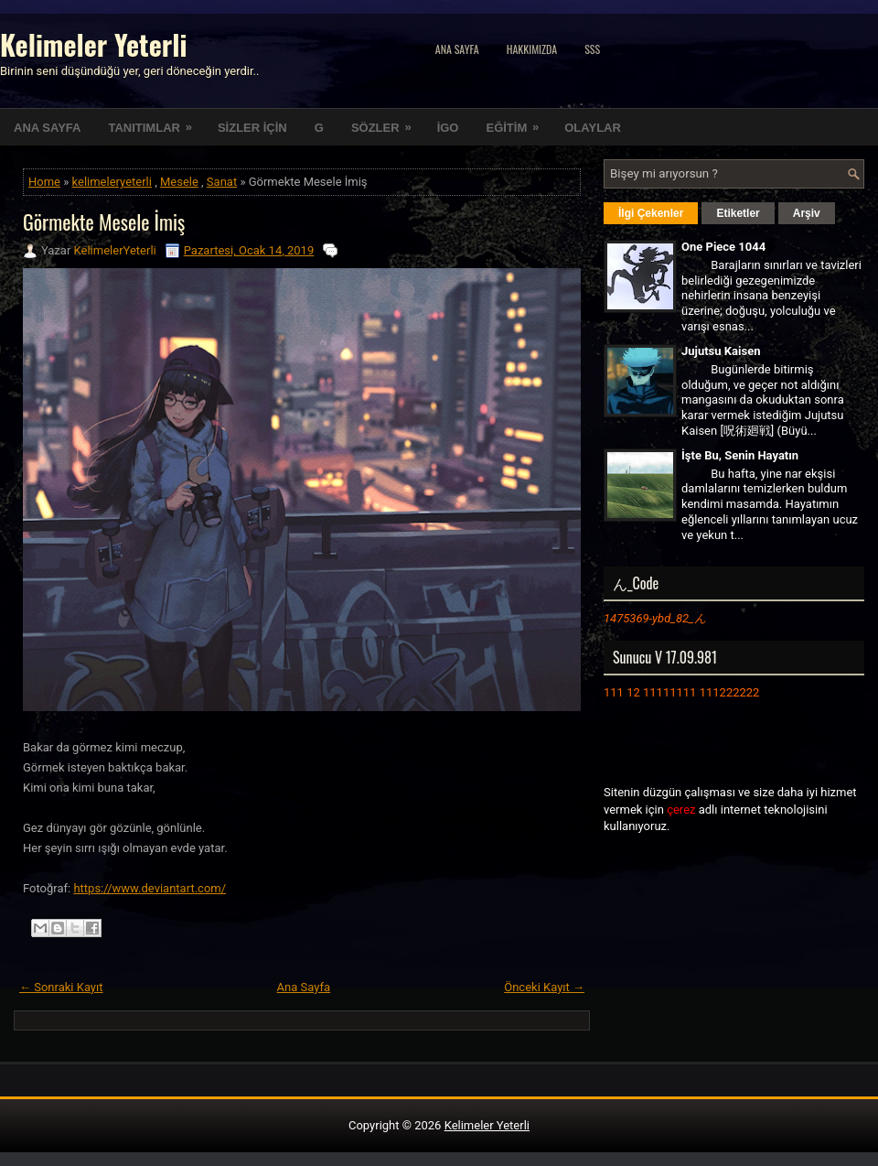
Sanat (222, 182)
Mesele (179, 182)
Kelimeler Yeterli (93, 44)
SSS (592, 49)
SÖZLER (387, 122)
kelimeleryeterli (112, 182)
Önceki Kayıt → (544, 987)
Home (44, 182)
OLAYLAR (592, 128)
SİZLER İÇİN (252, 128)
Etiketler (737, 213)
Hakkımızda (532, 49)
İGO (448, 128)
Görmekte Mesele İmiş (104, 221)
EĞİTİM (518, 122)
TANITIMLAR (155, 122)
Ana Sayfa (457, 49)
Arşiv (806, 213)
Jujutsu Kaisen (720, 351)
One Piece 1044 (723, 247)
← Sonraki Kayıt (61, 987)
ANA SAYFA (47, 128)
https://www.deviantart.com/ (149, 888)
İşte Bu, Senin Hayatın (739, 455)
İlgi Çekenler (650, 213)
